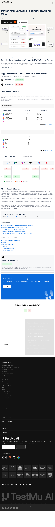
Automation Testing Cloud (8, 365)
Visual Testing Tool (6, 404)
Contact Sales (6, 345)
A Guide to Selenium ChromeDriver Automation (13, 231)
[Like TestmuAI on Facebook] (3, 508)
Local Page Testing (6, 392)
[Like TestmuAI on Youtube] (11, 508)
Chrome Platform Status (8, 248)
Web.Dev (4, 246)
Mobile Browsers (27, 156)
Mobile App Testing (6, 379)
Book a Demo (23, 22)
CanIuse (4, 242)
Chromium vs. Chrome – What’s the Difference (13, 229)
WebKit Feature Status (7, 250)
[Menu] (52, 3)
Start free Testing (9, 22)
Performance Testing (7, 385)
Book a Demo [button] (21, 447)
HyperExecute (5, 383)
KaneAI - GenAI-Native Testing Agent (10, 367)
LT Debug (4, 389)
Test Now (7, 287)
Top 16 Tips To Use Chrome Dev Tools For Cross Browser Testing (17, 233)
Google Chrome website (13, 216)
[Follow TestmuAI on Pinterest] (17, 508)
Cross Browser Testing (7, 373)
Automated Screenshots (7, 394)
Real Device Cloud (6, 375)
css (17, 57)
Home (2, 57)
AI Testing (4, 381)
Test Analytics (5, 408)
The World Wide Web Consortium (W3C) (11, 240)
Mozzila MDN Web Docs (8, 244)
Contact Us (26, 484)
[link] (7, 3)
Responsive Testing (6, 400)
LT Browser (4, 387)
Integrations (5, 406)
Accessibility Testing (7, 398)
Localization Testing (6, 402)
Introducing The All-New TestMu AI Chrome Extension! (15, 227)
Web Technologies (9, 57)
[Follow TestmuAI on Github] (14, 508)
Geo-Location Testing (7, 396)
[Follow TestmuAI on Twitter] (6, 508)
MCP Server (4, 371)
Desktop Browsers (10, 156)
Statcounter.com (49, 124)
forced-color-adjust (24, 57)
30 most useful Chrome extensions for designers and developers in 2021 (19, 225)
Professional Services (7, 410)
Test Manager (5, 377)
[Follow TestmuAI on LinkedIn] (8, 508)
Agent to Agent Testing (7, 369)
